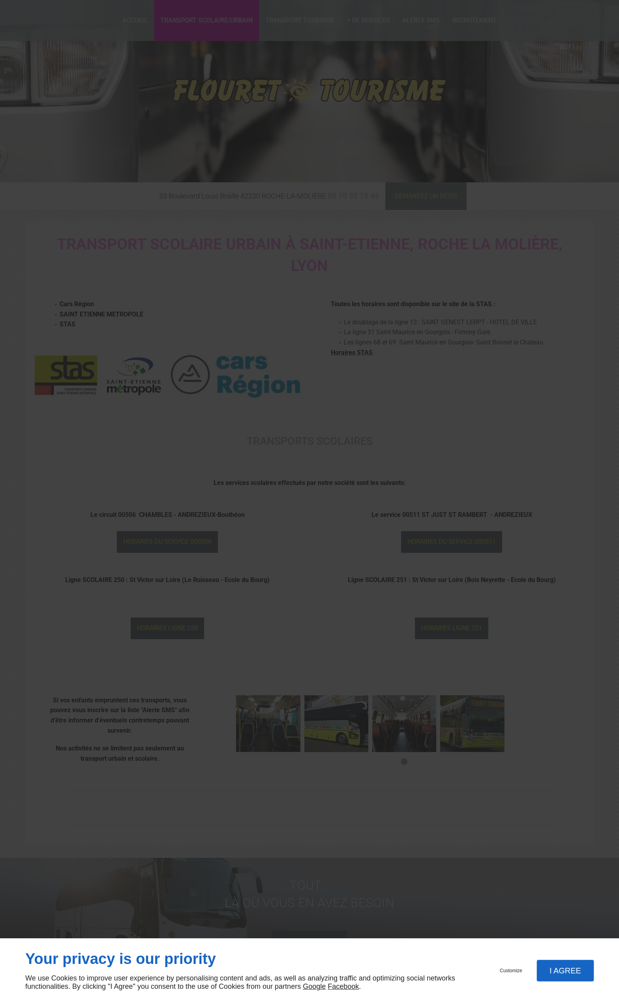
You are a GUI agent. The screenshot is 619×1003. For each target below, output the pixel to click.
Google (314, 986)
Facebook (343, 986)
